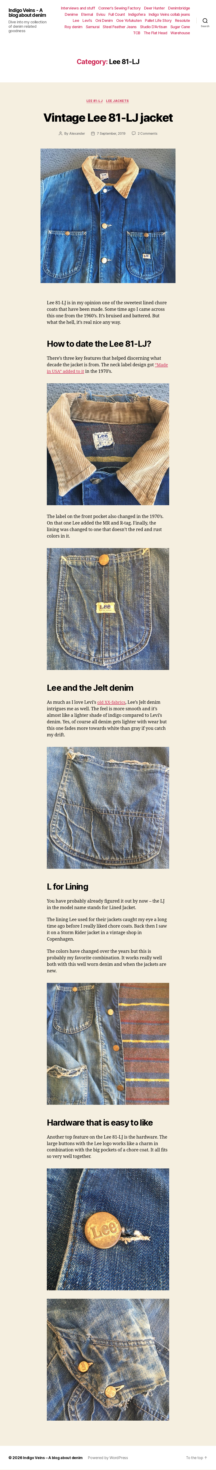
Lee (76, 20)
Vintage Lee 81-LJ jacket (108, 117)
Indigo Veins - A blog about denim (28, 13)
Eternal (87, 14)
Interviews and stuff (78, 8)
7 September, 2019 (111, 134)
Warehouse (180, 33)
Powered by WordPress (109, 1458)
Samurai (93, 27)
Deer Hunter (154, 8)
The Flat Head (155, 33)
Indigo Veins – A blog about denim (53, 1458)
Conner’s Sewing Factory (119, 8)
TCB (136, 33)
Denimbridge (179, 8)
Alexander (76, 134)
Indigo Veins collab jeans (169, 14)
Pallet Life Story (158, 20)
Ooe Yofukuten (129, 20)
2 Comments (148, 134)
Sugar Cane (180, 27)
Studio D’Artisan (153, 27)
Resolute (182, 20)
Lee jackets (118, 101)
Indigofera (136, 14)
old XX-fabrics (112, 703)
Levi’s (87, 20)
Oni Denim (104, 20)
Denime (71, 14)
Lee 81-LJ (94, 101)
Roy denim (73, 27)
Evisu (100, 14)
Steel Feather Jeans (120, 27)
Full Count (116, 14)
